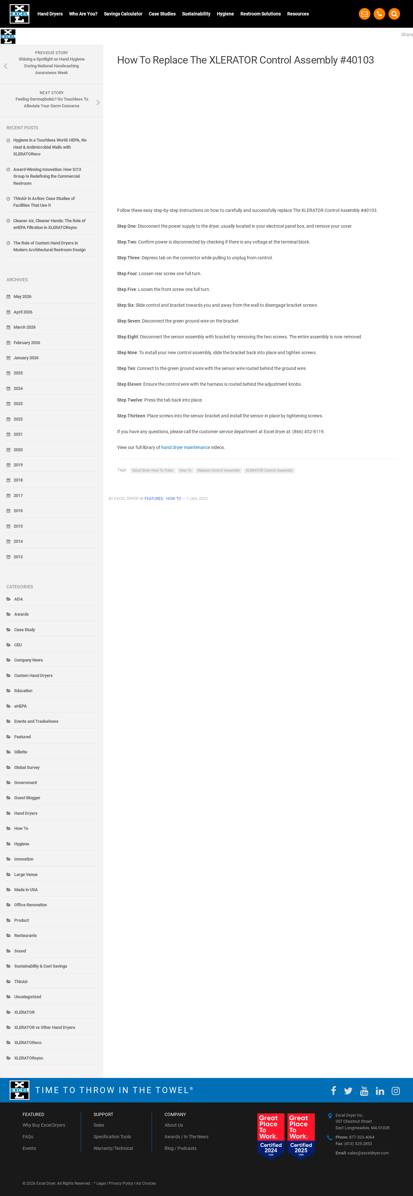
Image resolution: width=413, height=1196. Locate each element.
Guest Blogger (27, 797)
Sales (99, 1125)
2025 (18, 373)
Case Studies (162, 13)
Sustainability (196, 13)
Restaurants (25, 935)
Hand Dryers (50, 13)
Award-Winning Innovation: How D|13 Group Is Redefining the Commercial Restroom (47, 176)
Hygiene (225, 13)
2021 (18, 434)
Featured (154, 498)
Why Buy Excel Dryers (44, 1125)
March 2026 (24, 327)
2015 (18, 526)
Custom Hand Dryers (33, 675)
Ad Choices (146, 1183)
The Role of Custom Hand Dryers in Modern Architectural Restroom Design (49, 246)
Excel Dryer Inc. (350, 1115)
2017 (18, 495)
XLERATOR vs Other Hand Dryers (44, 1027)
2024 (18, 388)
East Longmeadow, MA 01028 (362, 1127)
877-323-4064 (355, 1137)
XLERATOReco (27, 1042)
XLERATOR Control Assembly (269, 470)
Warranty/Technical (113, 1148)
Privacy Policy (121, 1183)
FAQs (28, 1136)
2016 (18, 510)
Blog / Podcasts (180, 1148)
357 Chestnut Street (354, 1121)
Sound (20, 951)
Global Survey (26, 767)
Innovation (23, 859)
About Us (174, 1125)
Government (25, 782)
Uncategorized (27, 996)
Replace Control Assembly (218, 470)
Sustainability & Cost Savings (40, 966)
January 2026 (26, 357)
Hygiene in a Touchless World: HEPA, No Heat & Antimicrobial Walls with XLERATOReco (49, 147)
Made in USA (26, 889)
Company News (28, 660)
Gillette (20, 752)
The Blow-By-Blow (52, 36)
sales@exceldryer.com (362, 1153)
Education (23, 690)
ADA (18, 599)
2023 (18, 403)
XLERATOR (24, 1012)
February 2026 (27, 342)
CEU (18, 645)
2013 (18, 556)
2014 (18, 541)
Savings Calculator (123, 13)
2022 (18, 419)
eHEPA (20, 706)
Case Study (24, 629)
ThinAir (21, 981)
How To (185, 470)
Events (29, 1148)
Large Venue (25, 874)
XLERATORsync (28, 1058)
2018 (18, 480)
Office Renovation (30, 904)
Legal (101, 1183)
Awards (21, 614)
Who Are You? (83, 13)
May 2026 (22, 296)
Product (21, 920)
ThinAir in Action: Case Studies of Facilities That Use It (44, 202)
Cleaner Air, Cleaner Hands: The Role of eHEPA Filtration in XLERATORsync (49, 224)
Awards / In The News (186, 1136)
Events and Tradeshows (36, 721)
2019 (18, 465)
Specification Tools (112, 1136)
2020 (18, 449)
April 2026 (23, 312)
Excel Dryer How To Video (153, 470)
